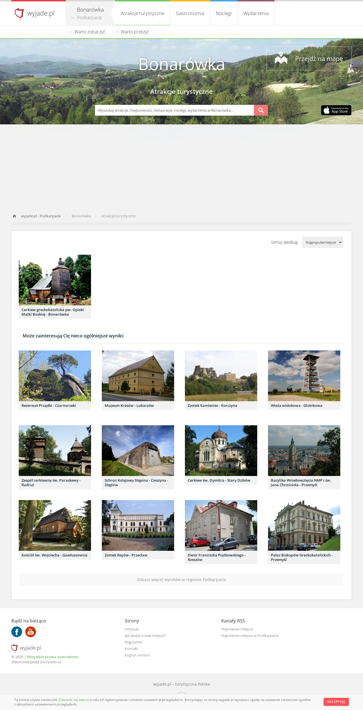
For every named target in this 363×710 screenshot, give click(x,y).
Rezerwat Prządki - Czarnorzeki (49, 405)
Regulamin (134, 642)
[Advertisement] (181, 167)
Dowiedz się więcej (74, 699)
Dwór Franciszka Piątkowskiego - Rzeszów (217, 557)
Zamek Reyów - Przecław (126, 555)
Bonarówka (181, 63)
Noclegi (224, 13)
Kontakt (131, 648)
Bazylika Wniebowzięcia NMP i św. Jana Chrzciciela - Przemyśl (301, 482)
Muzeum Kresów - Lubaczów (129, 405)
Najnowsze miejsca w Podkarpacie (249, 635)
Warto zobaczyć (89, 32)
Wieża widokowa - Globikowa (296, 405)
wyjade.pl (40, 13)
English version (137, 655)
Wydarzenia (256, 13)
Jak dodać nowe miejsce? (145, 635)
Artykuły (132, 629)
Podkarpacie (89, 17)
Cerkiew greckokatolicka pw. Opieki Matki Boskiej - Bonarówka (53, 311)
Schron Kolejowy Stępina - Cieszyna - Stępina (136, 482)
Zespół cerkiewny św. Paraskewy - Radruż (51, 482)
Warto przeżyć (135, 32)
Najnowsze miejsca (237, 629)
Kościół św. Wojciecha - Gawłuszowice (54, 555)
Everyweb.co (51, 661)
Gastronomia (190, 13)
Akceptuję (336, 701)
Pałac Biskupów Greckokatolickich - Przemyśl (302, 557)
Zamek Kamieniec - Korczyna (212, 405)
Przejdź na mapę (319, 58)
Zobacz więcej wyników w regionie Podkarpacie (181, 579)
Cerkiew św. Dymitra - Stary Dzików (219, 480)
